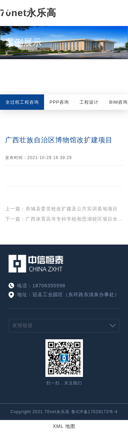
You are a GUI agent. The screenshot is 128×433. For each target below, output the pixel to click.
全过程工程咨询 (22, 102)
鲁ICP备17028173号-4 (94, 411)
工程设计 (89, 102)
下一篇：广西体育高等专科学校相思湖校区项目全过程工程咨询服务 (64, 219)
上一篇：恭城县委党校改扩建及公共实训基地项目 (61, 208)
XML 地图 (64, 426)
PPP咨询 (59, 102)
